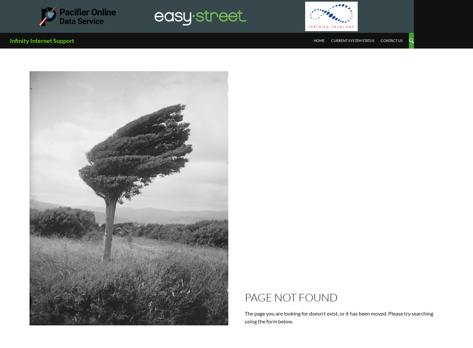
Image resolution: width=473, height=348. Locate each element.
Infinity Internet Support (42, 40)
